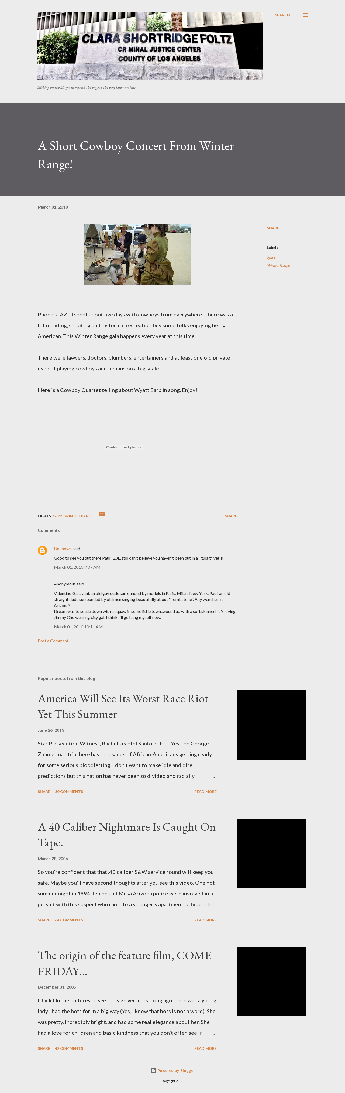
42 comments (69, 1048)
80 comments (69, 791)
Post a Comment (53, 640)
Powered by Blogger (172, 1070)
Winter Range (278, 265)
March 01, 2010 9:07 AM (77, 567)
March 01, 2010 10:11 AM (78, 626)
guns (271, 258)
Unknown (63, 548)
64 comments (69, 920)
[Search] (282, 15)
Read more (205, 791)
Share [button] (273, 228)
